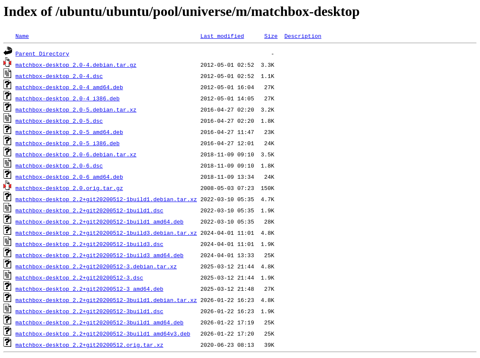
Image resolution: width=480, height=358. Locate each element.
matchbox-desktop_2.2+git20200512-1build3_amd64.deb (100, 255)
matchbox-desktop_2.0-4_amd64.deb (69, 87)
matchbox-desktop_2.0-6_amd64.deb (69, 177)
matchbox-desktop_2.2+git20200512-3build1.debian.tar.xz (106, 300)
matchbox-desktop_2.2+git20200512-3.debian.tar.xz (96, 266)
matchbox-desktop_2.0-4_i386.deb (68, 98)
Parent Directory (42, 53)
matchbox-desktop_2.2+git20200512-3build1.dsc (89, 311)
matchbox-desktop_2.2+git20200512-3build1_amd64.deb (100, 322)
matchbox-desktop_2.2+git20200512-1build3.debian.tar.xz (106, 233)
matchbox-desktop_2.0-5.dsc (59, 121)
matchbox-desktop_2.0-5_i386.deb (68, 143)
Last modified (222, 36)
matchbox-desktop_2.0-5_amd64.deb (69, 132)
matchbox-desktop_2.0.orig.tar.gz (69, 188)
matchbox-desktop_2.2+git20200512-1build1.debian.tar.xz (106, 199)
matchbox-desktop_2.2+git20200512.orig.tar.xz (89, 345)
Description (302, 36)
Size (270, 36)
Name (22, 36)
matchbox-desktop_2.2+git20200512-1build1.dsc (89, 210)
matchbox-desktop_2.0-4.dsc (59, 76)
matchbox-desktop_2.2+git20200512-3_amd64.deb (89, 289)
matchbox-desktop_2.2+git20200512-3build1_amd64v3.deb (103, 333)
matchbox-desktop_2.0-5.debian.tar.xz (76, 109)
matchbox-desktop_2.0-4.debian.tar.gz (76, 64)
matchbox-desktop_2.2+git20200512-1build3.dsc (89, 244)
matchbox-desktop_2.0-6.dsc (59, 165)
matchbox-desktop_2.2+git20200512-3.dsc (79, 277)
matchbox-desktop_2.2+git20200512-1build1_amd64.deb (100, 221)
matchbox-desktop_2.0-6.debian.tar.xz (76, 154)
